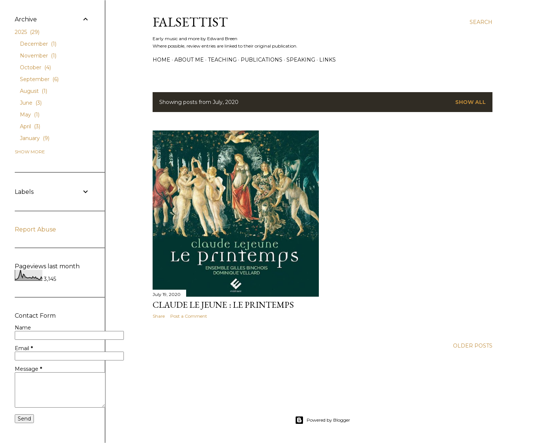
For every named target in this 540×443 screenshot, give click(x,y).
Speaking (300, 59)
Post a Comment (188, 316)
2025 (27, 32)
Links (327, 59)
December (38, 44)
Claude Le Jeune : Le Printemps (223, 304)
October (35, 67)
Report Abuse (35, 229)
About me (189, 59)
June (31, 103)
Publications (261, 59)
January (34, 138)
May (29, 114)
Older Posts (472, 345)
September (39, 79)
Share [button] (159, 316)
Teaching (222, 59)
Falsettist (190, 22)
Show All (470, 102)
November (38, 55)
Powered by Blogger (322, 420)
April (30, 126)
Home (161, 59)
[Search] (481, 22)
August (33, 91)
